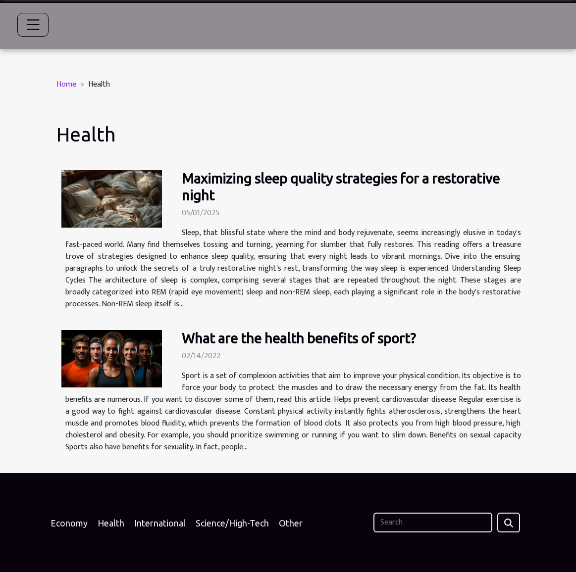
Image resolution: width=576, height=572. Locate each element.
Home (66, 84)
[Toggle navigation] (33, 25)
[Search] (432, 522)
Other (291, 523)
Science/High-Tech (232, 523)
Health (111, 523)
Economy (69, 523)
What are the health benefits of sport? (299, 338)
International (160, 523)
